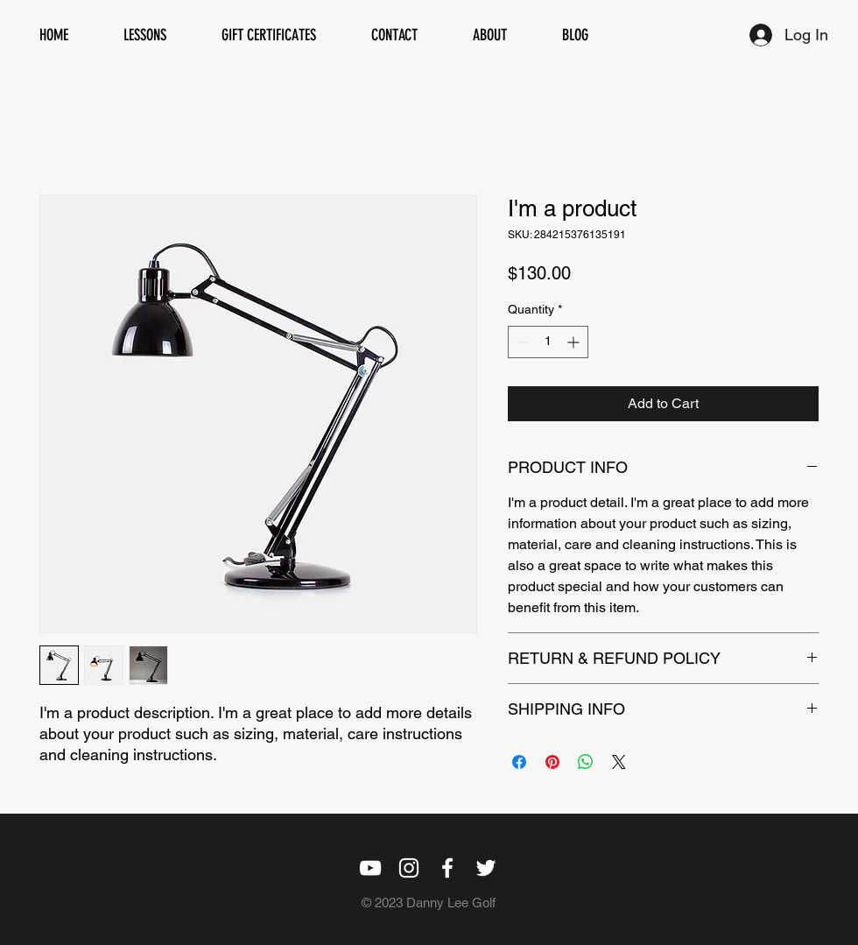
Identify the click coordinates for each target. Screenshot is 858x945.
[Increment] (575, 342)
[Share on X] (618, 761)
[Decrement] (521, 342)
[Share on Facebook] (519, 761)
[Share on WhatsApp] (585, 761)
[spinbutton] (548, 342)
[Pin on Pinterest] (552, 761)
